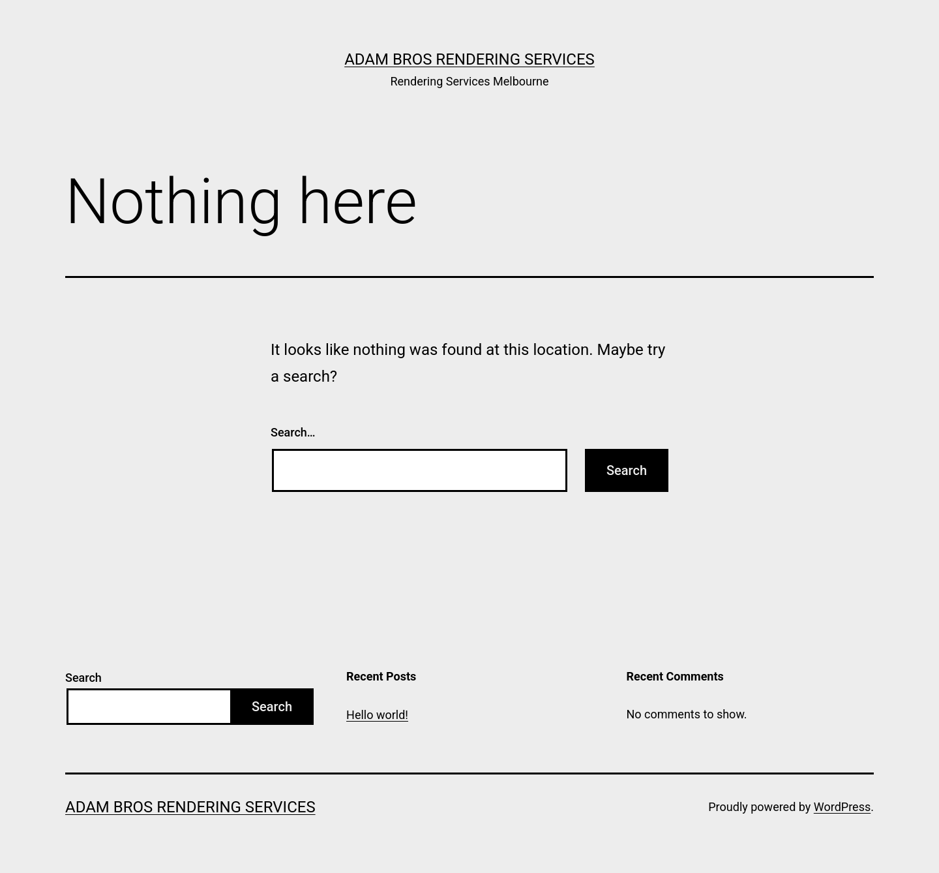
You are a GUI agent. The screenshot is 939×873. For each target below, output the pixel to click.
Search (83, 677)
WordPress (842, 807)
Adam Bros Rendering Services (469, 59)
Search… (293, 432)
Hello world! (377, 715)
